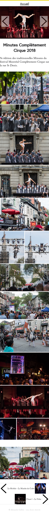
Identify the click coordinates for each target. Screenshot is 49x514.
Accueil (24, 3)
